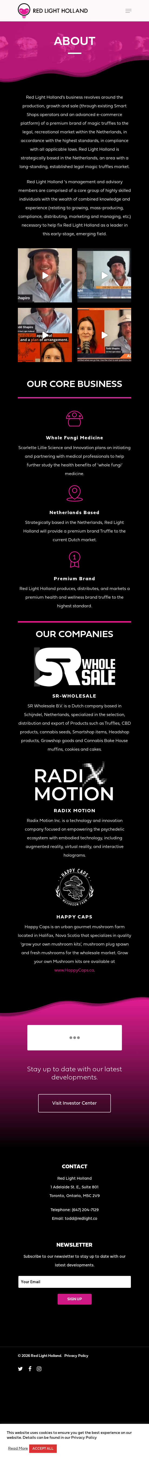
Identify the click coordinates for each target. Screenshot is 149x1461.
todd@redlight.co (81, 1219)
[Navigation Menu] (128, 11)
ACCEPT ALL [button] (43, 1448)
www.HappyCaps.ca (74, 970)
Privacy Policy (76, 1356)
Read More (18, 1449)
